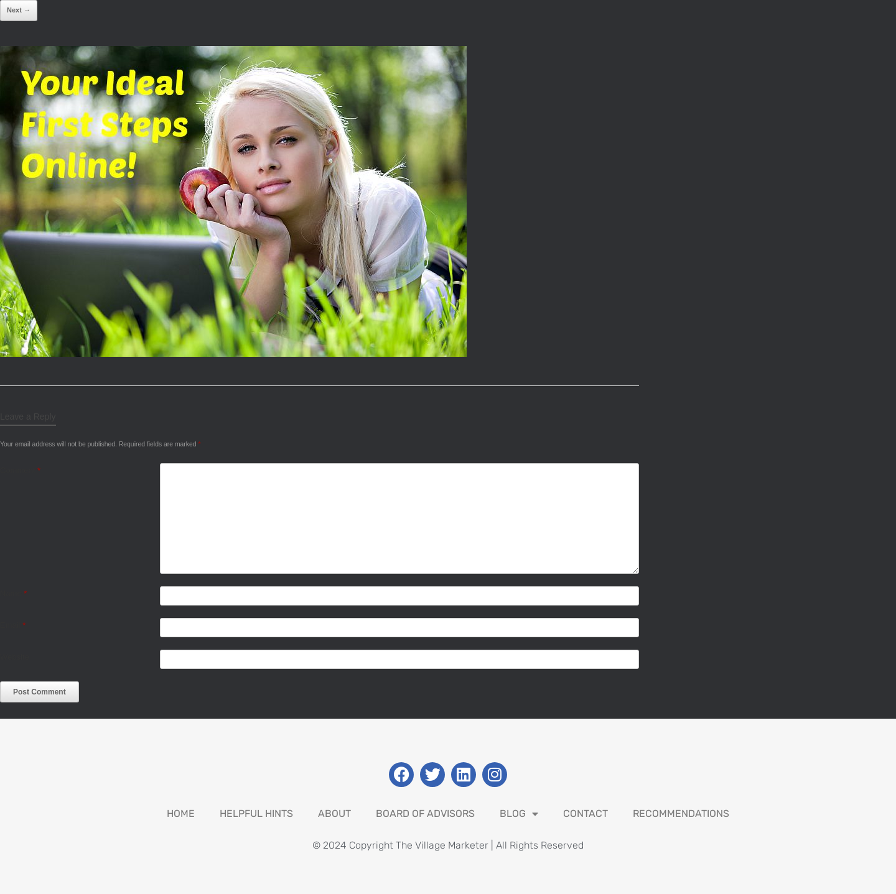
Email (13, 625)
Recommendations (681, 813)
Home (181, 813)
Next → (18, 10)
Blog (519, 814)
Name (13, 593)
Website (14, 656)
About (334, 813)
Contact (585, 813)
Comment (20, 470)
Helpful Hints (256, 813)
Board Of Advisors (425, 813)
